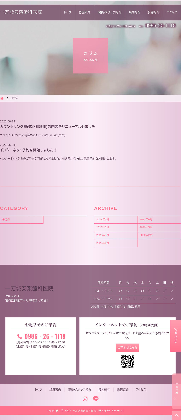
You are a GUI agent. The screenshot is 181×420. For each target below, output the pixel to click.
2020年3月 (105, 237)
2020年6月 (105, 228)
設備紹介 (153, 12)
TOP (176, 415)
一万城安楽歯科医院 (21, 12)
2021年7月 (105, 220)
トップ (67, 12)
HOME (2, 98)
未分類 (8, 220)
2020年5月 (149, 228)
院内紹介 (134, 12)
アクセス (172, 12)
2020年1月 (105, 246)
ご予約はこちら (127, 352)
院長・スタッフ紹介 (109, 12)
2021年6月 (149, 220)
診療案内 (84, 12)
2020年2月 (149, 237)
